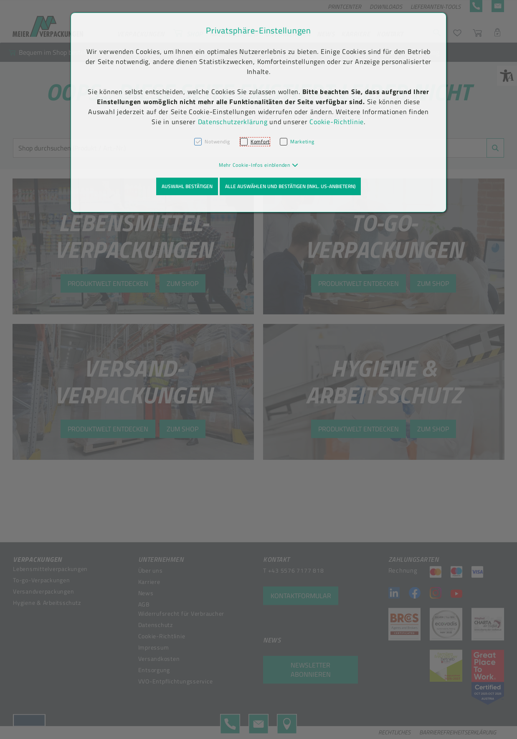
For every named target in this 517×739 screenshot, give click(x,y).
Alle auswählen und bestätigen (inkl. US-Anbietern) (290, 186)
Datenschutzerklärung (233, 122)
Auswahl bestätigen (187, 186)
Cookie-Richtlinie (336, 122)
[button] (259, 165)
